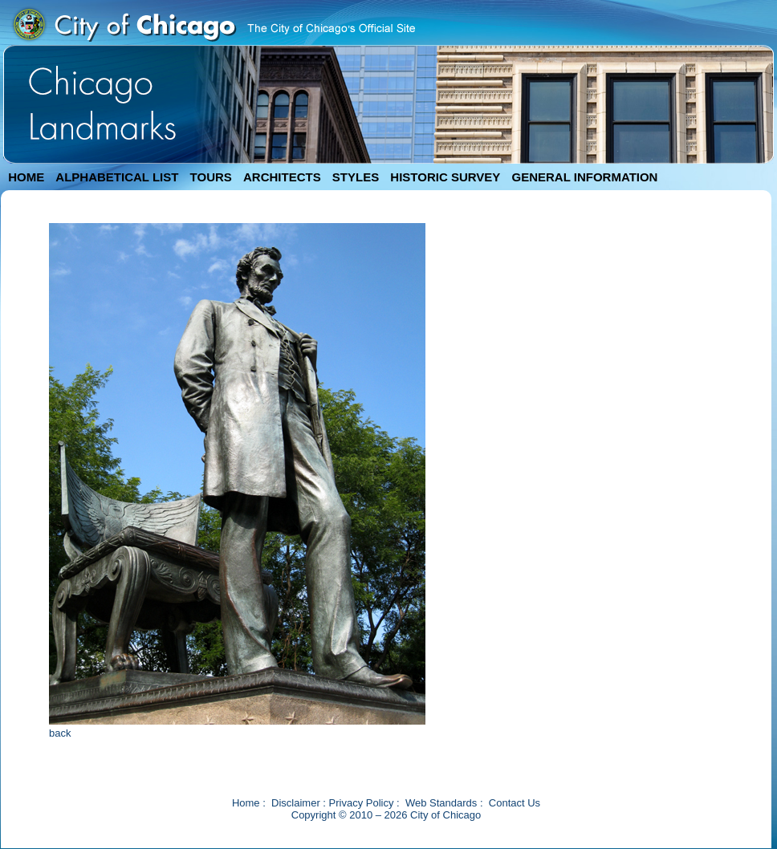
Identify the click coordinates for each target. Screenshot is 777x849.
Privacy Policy (361, 803)
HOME (26, 177)
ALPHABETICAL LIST (116, 177)
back (60, 733)
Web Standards (441, 803)
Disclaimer (295, 803)
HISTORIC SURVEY (445, 177)
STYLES (355, 177)
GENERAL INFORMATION (585, 177)
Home (246, 803)
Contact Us (514, 803)
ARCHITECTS (282, 177)
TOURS (211, 177)
